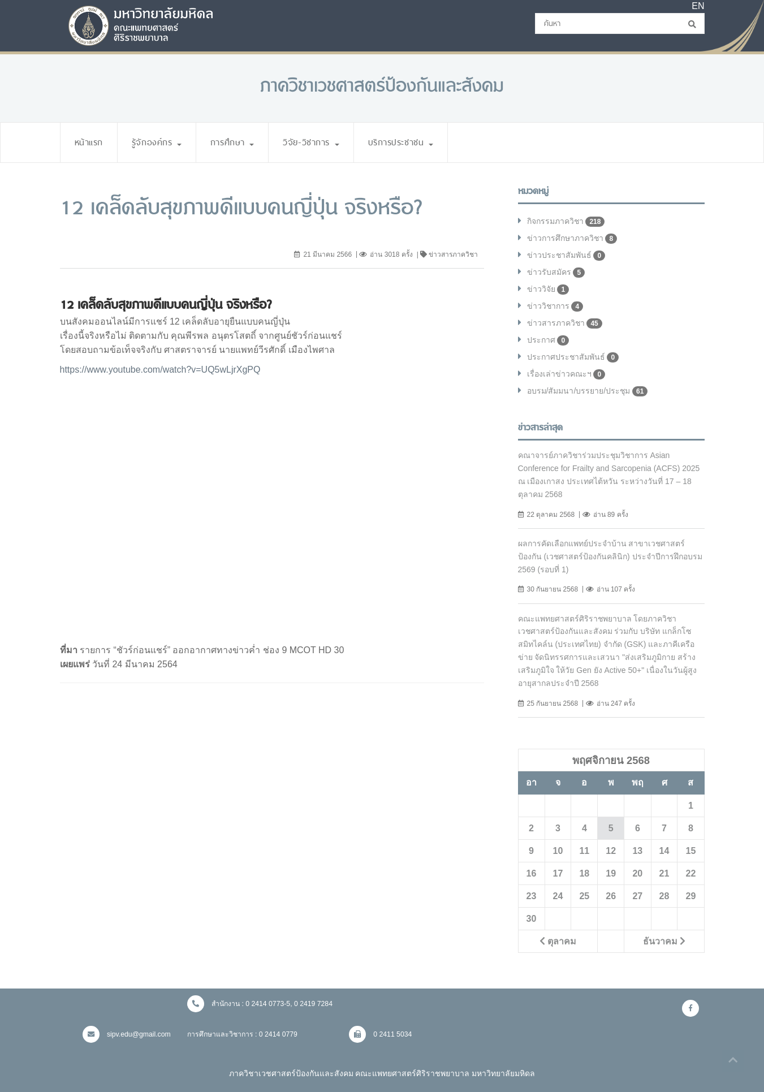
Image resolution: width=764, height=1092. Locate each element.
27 (637, 896)
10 (558, 850)
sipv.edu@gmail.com (127, 1034)
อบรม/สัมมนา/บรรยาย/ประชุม (588, 391)
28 (664, 896)
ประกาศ (548, 340)
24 (558, 896)
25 (584, 896)
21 (664, 873)
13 (637, 850)
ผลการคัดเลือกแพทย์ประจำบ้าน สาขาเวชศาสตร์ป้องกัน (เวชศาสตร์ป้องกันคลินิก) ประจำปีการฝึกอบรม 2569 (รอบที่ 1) (610, 556)
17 (558, 873)
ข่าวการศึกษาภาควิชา (572, 239)
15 (691, 850)
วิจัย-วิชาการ (316, 142)
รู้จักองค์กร (158, 142)
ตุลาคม (557, 941)
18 (584, 873)
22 (691, 873)
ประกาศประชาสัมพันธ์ (573, 357)
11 (584, 850)
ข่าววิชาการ (555, 306)
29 (691, 896)
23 (531, 896)
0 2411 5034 (380, 1034)
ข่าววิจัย (548, 289)
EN (698, 6)
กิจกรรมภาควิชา (566, 222)
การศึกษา (235, 142)
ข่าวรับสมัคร (556, 272)
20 (637, 873)
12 (611, 850)
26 (611, 896)
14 (664, 850)
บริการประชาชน (408, 142)
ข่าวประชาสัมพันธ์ (566, 256)
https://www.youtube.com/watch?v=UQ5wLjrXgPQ (160, 369)
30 (531, 918)
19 (611, 873)
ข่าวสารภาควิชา (565, 323)
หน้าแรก (89, 142)
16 (531, 873)
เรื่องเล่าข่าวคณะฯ (566, 374)
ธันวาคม (664, 941)
